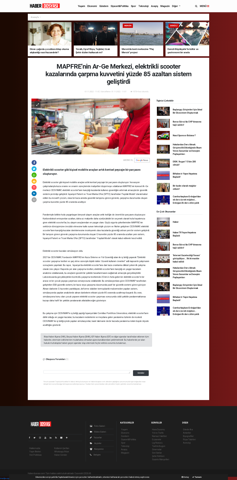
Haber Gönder (60, 455)
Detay (185, 477)
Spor (133, 6)
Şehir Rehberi (158, 456)
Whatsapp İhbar (61, 451)
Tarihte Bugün (158, 446)
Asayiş (154, 6)
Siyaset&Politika (119, 6)
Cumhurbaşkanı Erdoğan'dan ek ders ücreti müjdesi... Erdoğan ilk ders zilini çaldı (187, 199)
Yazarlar (96, 437)
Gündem (103, 6)
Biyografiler (188, 436)
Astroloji (187, 443)
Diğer (175, 6)
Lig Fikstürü (157, 443)
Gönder (141, 373)
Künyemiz (97, 449)
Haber (176, 222)
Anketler (187, 433)
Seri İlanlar (157, 453)
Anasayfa (35, 17)
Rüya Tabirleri (189, 439)
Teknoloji (143, 6)
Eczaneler (156, 439)
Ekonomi (92, 6)
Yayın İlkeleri (35, 451)
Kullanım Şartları (61, 448)
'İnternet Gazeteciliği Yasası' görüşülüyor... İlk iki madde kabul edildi (186, 258)
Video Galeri (98, 432)
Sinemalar (157, 449)
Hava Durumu (158, 429)
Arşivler (96, 443)
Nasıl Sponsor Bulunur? (184, 135)
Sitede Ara (188, 429)
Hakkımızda (34, 448)
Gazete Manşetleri (160, 459)
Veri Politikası (35, 455)
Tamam (197, 477)
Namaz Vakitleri (159, 436)
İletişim (95, 455)
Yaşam (81, 6)
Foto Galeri (97, 426)
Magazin (165, 6)
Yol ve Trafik (158, 433)
